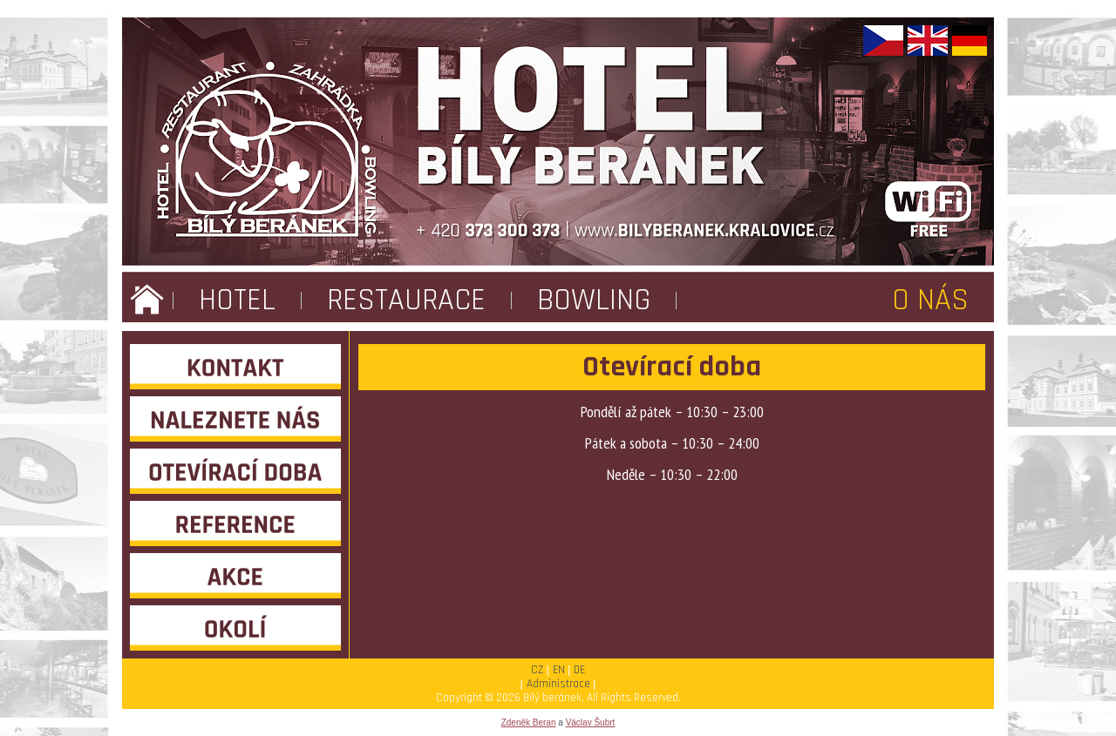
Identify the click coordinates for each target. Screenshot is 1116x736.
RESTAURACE (406, 300)
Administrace (558, 684)
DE (579, 670)
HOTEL (237, 300)
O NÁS (930, 300)
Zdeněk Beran (528, 722)
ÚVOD (147, 300)
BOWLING (593, 300)
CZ (537, 670)
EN (559, 670)
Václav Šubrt (591, 722)
